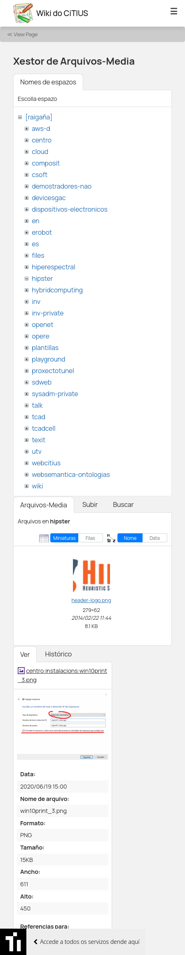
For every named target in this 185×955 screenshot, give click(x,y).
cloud (40, 151)
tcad (38, 416)
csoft (39, 174)
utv (37, 451)
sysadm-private (55, 393)
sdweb (42, 382)
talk (37, 405)
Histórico (58, 653)
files (38, 255)
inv (36, 301)
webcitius (46, 462)
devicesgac (49, 197)
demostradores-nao (61, 186)
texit (38, 439)
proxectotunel (53, 370)
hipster (42, 278)
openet (42, 324)
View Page (25, 34)
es (35, 243)
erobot (42, 232)
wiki (37, 485)
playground (48, 359)
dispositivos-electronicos (69, 209)
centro (42, 140)
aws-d (41, 128)
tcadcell (43, 428)
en (35, 220)
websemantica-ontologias (71, 474)
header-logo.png (91, 600)
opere (40, 336)
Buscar (123, 504)
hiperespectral (53, 266)
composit (46, 163)
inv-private (47, 313)
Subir (90, 504)
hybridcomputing (57, 289)
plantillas (45, 347)
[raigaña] (38, 116)
